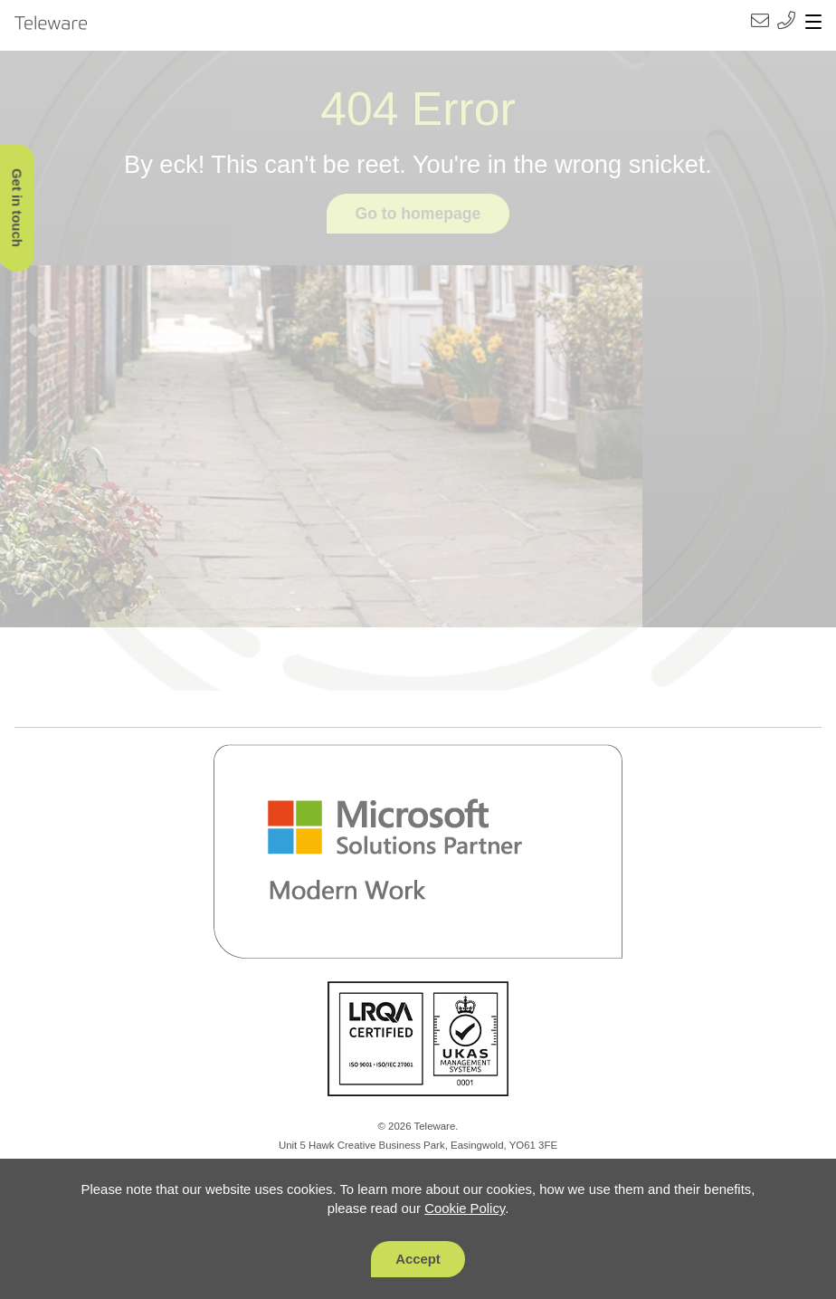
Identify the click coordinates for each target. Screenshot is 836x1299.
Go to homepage (417, 214)
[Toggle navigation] (813, 23)
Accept (418, 1259)
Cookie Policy (464, 1208)
